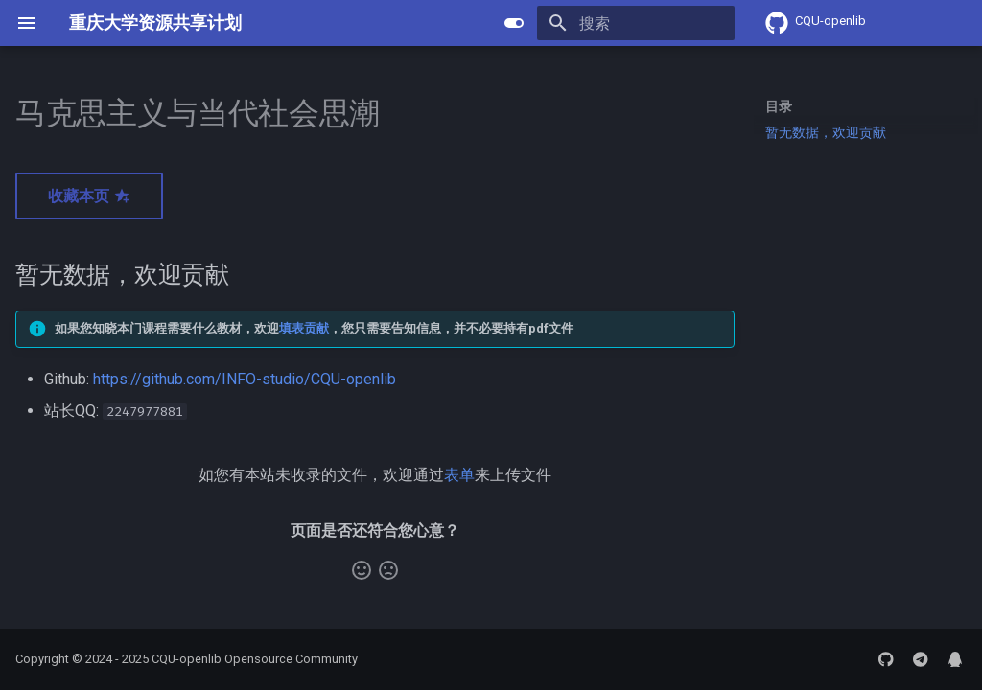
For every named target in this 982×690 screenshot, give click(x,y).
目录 (778, 106)
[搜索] (622, 23)
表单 (459, 475)
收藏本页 (89, 196)
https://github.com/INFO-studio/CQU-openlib (244, 379)
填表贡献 (304, 328)
